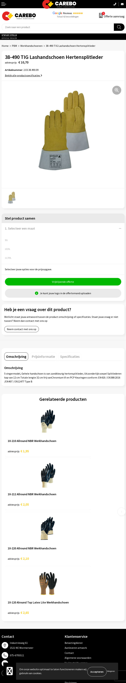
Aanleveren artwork (76, 541)
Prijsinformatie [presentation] (43, 357)
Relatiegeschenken (75, 612)
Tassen (69, 617)
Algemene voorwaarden (78, 551)
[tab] (16, 357)
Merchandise (9, 612)
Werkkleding (72, 597)
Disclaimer (71, 576)
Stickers (69, 622)
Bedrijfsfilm (8, 617)
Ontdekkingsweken (12, 592)
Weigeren (111, 671)
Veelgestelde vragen (76, 556)
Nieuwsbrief (8, 622)
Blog (4, 602)
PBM (14, 45)
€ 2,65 (77, 506)
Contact (69, 546)
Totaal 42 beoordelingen (68, 16)
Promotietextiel (74, 592)
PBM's (68, 602)
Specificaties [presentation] (70, 357)
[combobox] (58, 27)
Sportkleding (72, 607)
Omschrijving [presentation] (16, 357)
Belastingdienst (74, 536)
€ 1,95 (18, 452)
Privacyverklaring (74, 566)
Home (5, 45)
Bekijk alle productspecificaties (23, 75)
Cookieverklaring (74, 561)
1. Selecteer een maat (20, 228)
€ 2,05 (77, 452)
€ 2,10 (18, 506)
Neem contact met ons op (21, 330)
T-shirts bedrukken (12, 607)
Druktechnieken (74, 571)
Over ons (6, 597)
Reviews (67, 13)
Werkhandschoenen (31, 45)
